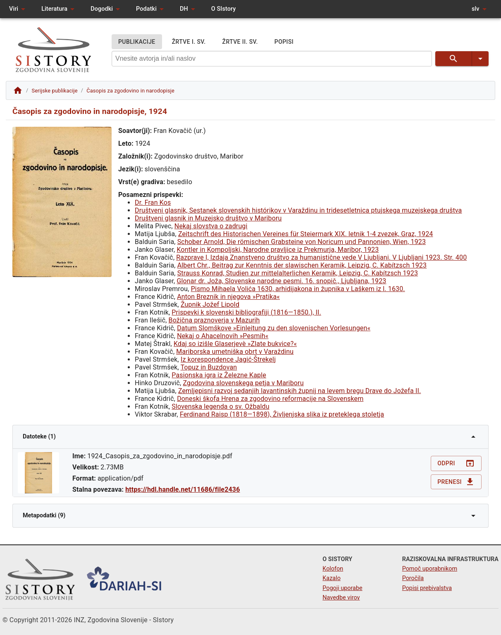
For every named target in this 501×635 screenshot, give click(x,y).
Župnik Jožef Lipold (210, 304)
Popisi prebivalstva (427, 588)
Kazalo (331, 578)
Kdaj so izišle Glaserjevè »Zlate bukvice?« (235, 344)
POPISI (284, 42)
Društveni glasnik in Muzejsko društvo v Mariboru (208, 218)
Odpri (456, 463)
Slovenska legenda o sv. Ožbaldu (220, 406)
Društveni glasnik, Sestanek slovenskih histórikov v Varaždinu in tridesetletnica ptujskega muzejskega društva (298, 210)
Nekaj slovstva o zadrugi (211, 226)
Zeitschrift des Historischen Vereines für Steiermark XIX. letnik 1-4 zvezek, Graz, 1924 (305, 234)
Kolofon (332, 568)
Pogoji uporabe (342, 588)
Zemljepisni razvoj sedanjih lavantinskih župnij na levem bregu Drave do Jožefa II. (299, 391)
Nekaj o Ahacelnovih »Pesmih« (222, 336)
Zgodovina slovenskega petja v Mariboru (243, 383)
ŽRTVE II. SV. (240, 42)
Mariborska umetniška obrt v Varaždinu (234, 351)
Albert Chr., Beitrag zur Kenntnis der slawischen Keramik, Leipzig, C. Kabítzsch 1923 (302, 265)
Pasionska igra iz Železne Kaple (219, 375)
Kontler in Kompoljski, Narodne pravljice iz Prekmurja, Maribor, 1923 (278, 250)
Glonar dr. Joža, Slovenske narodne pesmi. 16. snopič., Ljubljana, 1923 (281, 281)
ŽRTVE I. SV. (188, 42)
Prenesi (456, 482)
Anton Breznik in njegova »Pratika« (228, 297)
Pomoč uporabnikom (429, 568)
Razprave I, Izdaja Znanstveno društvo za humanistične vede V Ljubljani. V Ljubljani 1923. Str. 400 (321, 257)
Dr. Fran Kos (153, 202)
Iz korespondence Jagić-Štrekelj (228, 359)
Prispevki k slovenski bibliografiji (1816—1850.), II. (246, 312)
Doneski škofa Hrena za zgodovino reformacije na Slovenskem (270, 399)
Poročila (413, 578)
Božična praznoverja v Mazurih (214, 320)
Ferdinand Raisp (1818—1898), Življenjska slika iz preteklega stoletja (282, 414)
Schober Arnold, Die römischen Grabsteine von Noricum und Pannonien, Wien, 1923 (301, 242)
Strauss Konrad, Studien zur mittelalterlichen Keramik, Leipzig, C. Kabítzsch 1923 (297, 273)
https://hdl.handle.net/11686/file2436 (182, 489)
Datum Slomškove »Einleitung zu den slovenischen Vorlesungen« (273, 328)
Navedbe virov (341, 597)
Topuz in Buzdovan (209, 367)
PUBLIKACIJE (137, 42)
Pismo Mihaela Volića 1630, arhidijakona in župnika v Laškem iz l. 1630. (298, 289)
